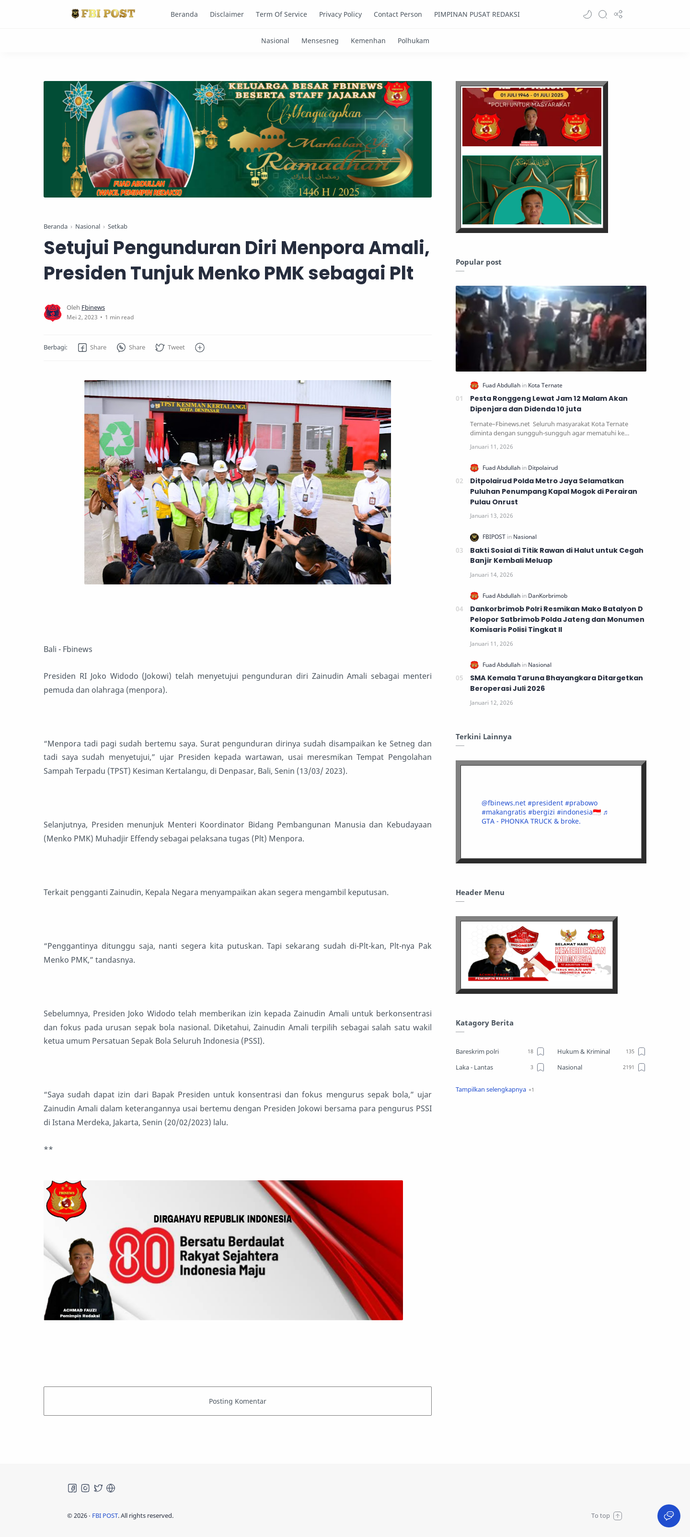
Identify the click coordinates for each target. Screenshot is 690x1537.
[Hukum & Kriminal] (602, 1051)
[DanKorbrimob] (547, 596)
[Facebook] (72, 1488)
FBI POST (105, 1515)
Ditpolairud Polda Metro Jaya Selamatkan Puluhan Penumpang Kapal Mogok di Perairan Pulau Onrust (553, 491)
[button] (587, 14)
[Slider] (238, 139)
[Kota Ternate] (545, 385)
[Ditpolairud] (543, 468)
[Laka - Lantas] (500, 1067)
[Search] (603, 14)
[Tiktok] (110, 1488)
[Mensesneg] (320, 40)
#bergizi (541, 811)
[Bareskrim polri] (500, 1051)
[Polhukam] (413, 40)
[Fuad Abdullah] (502, 385)
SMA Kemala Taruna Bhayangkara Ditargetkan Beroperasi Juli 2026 (556, 683)
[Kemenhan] (368, 40)
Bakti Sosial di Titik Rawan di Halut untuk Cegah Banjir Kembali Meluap (557, 556)
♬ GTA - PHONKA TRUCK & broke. (545, 816)
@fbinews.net (504, 802)
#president (545, 802)
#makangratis (504, 811)
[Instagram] (85, 1488)
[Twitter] (98, 1488)
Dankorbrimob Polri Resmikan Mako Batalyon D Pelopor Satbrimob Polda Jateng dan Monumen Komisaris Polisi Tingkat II (557, 619)
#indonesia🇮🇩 (579, 811)
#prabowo (581, 802)
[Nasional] (275, 40)
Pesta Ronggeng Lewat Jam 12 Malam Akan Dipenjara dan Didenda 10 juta (549, 404)
